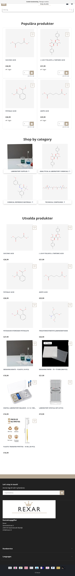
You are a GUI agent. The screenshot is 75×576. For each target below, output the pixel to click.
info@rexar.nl (7, 530)
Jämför (31, 76)
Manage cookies (44, 1)
